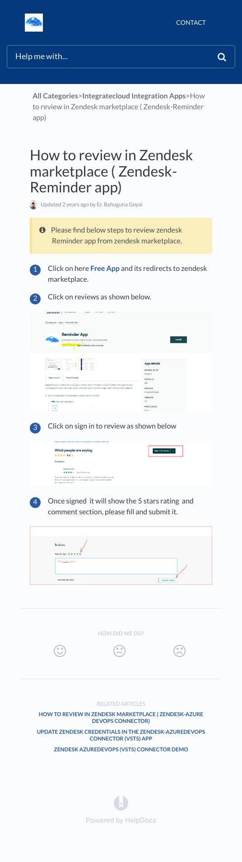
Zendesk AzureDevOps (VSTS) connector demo (121, 749)
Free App (105, 268)
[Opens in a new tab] (121, 802)
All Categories (55, 96)
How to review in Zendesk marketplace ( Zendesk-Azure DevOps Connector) (121, 717)
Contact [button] (191, 22)
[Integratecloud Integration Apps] (134, 96)
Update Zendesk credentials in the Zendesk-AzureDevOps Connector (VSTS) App (121, 735)
